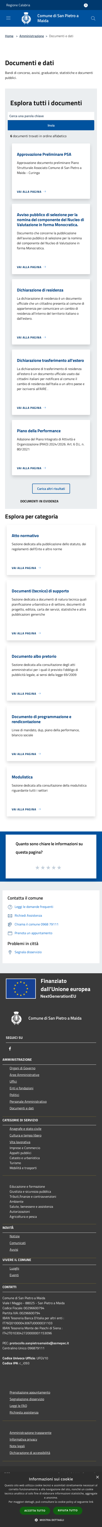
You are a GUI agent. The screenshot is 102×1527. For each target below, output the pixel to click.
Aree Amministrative (24, 1074)
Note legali (17, 1445)
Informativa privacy (23, 1439)
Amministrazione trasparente (30, 1432)
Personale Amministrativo (28, 1101)
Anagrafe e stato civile (25, 1128)
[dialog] (51, 1500)
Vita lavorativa (20, 1141)
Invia (51, 125)
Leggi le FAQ (18, 1405)
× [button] (97, 1477)
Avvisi (14, 1249)
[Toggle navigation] (8, 17)
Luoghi (14, 1268)
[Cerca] (93, 18)
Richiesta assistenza (24, 1412)
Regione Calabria (18, 5)
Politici (14, 1094)
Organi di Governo (22, 1068)
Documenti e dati (22, 1108)
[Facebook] (10, 1048)
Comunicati (18, 1242)
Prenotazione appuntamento (30, 1392)
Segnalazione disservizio (27, 1399)
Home (9, 35)
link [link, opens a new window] (91, 1502)
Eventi (14, 1274)
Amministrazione (31, 35)
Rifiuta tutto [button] (68, 1510)
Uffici (13, 1081)
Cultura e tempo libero (25, 1135)
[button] (51, 1520)
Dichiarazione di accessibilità (30, 1452)
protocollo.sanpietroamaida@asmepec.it (39, 1343)
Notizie (15, 1236)
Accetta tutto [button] (34, 1510)
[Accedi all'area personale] (86, 5)
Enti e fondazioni (21, 1088)
